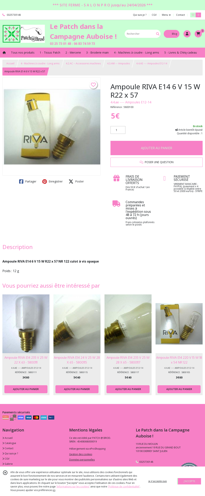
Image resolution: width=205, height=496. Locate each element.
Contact (180, 15)
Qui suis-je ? (10, 453)
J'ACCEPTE (189, 481)
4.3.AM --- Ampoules (118, 63)
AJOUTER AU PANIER (156, 148)
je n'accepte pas (157, 481)
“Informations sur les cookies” (73, 486)
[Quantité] (117, 130)
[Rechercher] (157, 34)
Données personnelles (82, 459)
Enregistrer (52, 181)
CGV (5, 458)
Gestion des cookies (80, 454)
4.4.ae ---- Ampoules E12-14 (130, 102)
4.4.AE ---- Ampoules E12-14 (151, 63)
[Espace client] (187, 33)
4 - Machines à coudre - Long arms (40, 63)
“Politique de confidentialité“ (124, 486)
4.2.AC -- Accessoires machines (83, 63)
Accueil (10, 63)
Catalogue (9, 443)
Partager (27, 181)
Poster (76, 181)
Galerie (7, 464)
